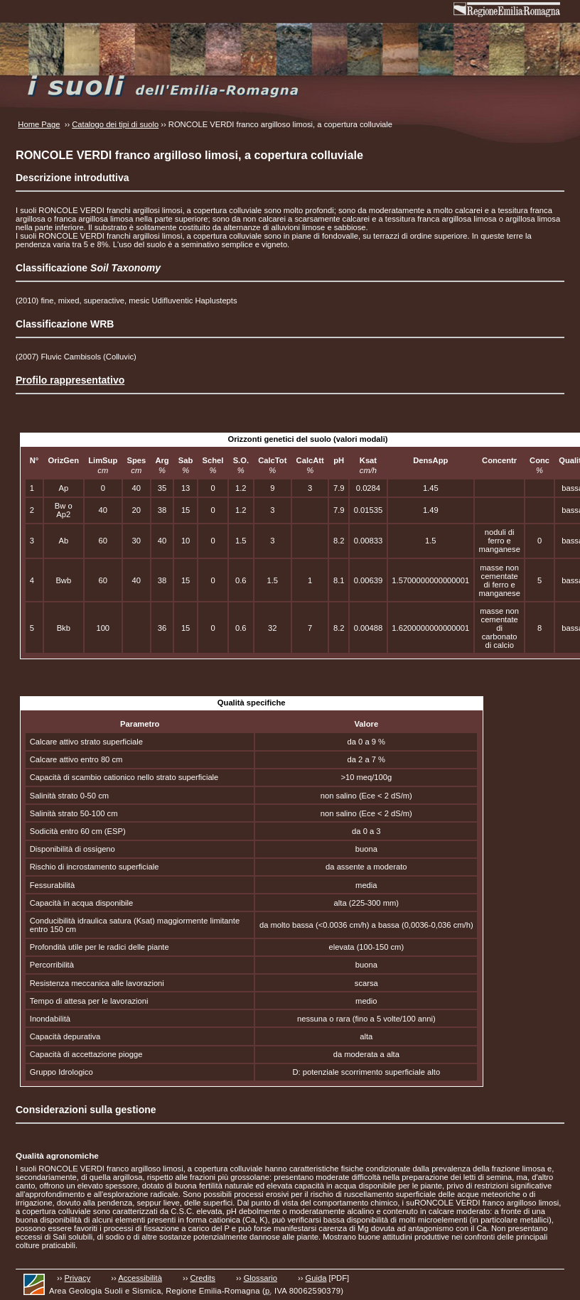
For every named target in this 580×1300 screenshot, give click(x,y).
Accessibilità (140, 1278)
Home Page (39, 124)
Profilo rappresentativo (70, 380)
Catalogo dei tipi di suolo (115, 124)
